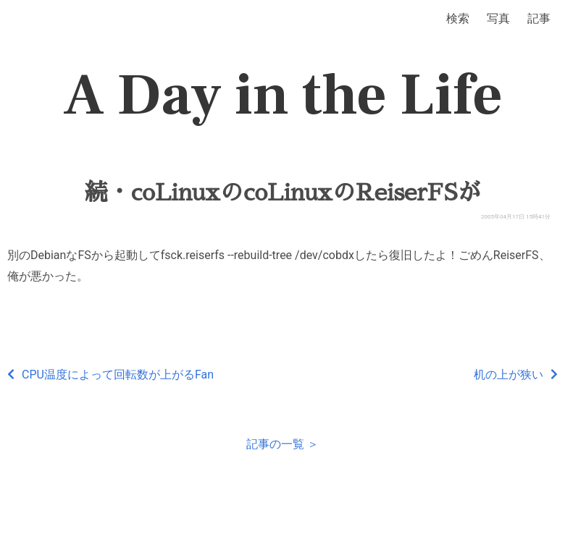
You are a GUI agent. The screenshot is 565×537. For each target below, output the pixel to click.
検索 (457, 18)
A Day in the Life (283, 95)
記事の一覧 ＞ (282, 444)
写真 (498, 18)
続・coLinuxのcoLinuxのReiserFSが (283, 192)
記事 (539, 18)
